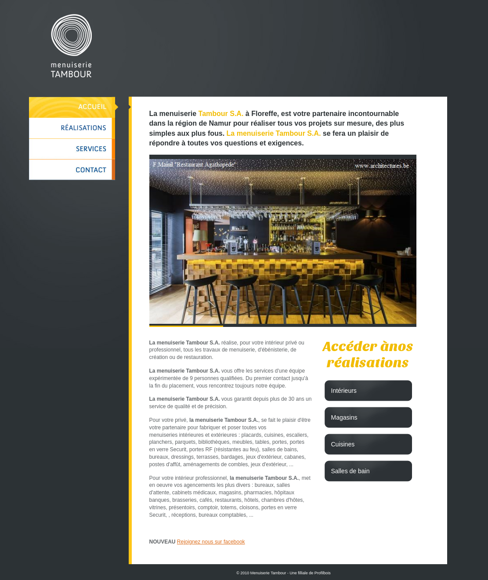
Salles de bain (350, 471)
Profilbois (322, 573)
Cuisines (343, 444)
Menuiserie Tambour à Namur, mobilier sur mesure (71, 45)
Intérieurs (344, 390)
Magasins (344, 417)
